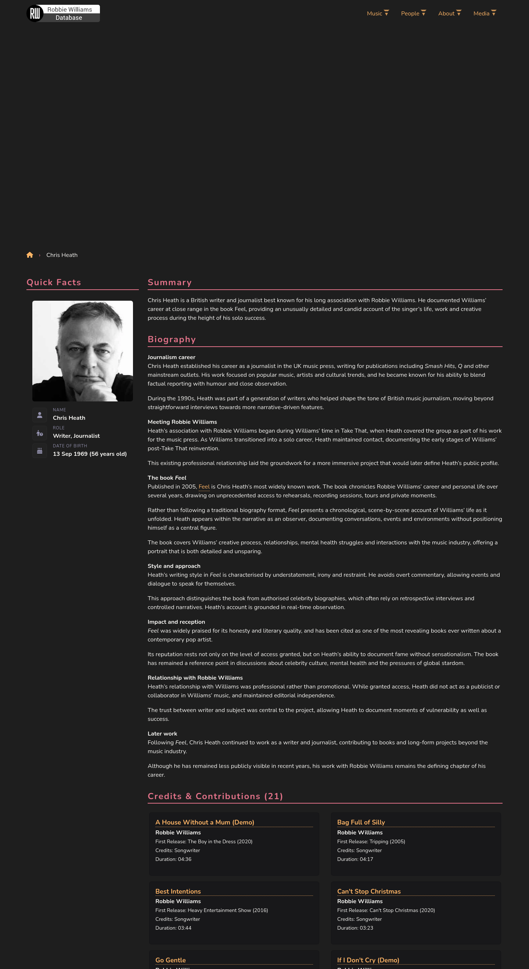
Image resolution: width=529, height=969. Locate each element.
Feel (204, 487)
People (410, 14)
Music (374, 14)
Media (482, 14)
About (446, 14)
